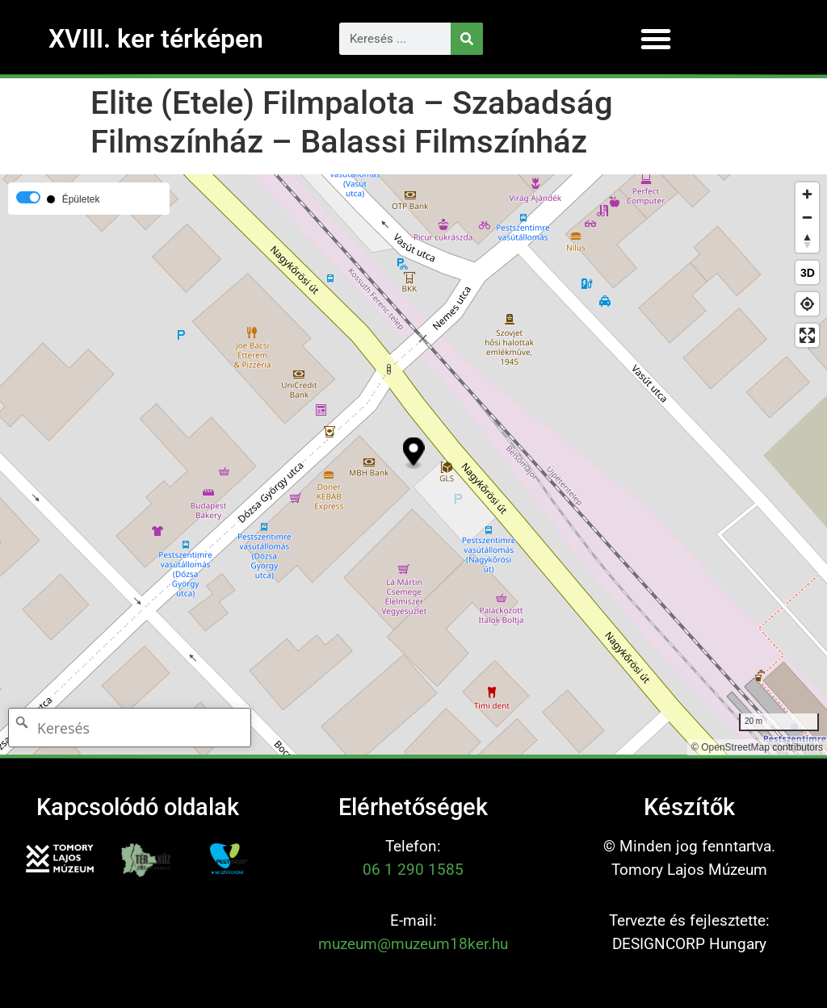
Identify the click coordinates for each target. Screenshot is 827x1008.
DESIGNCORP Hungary (689, 944)
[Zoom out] (807, 217)
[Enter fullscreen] (807, 335)
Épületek (81, 199)
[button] (656, 39)
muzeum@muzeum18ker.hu (413, 944)
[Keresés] (467, 39)
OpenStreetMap (735, 747)
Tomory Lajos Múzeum (689, 869)
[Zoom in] (807, 194)
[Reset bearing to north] (807, 241)
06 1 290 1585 (413, 869)
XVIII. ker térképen (155, 38)
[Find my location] (807, 304)
